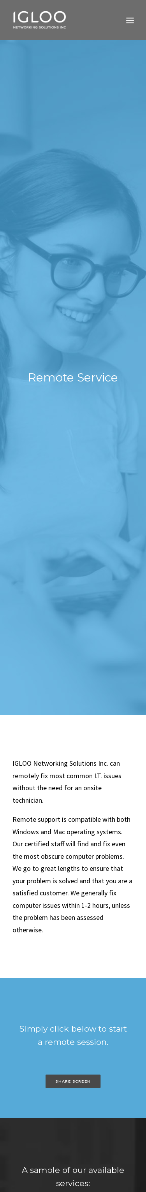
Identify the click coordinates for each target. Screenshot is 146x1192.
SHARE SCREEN (73, 1050)
